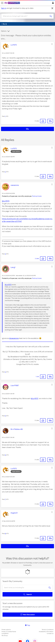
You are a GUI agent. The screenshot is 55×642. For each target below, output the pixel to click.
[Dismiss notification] (52, 8)
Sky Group (5, 635)
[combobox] (24, 16)
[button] (52, 44)
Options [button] (3, 31)
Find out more (36, 196)
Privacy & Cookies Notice (9, 631)
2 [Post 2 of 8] (5, 171)
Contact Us (50, 633)
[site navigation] (2, 3)
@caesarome (14, 338)
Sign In (52, 3)
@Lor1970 (5, 201)
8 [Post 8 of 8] (5, 533)
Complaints (5, 633)
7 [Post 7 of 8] (5, 499)
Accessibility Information (46, 631)
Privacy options (6, 629)
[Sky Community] (12, 3)
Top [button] (28, 625)
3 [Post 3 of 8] (5, 254)
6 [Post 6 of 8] (5, 455)
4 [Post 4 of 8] (5, 372)
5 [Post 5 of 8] (5, 416)
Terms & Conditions (47, 629)
